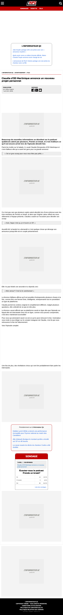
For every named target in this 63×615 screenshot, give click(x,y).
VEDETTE (33, 8)
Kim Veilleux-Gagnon (8, 89)
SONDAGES (24, 8)
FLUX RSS (25, 611)
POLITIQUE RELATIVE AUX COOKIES (32, 609)
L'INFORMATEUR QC (7, 72)
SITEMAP (31, 611)
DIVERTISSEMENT (20, 72)
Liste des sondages (40, 487)
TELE (41, 8)
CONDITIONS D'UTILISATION (31, 605)
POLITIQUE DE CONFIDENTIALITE (31, 607)
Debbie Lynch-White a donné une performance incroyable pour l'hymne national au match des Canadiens (30, 433)
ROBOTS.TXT (37, 611)
